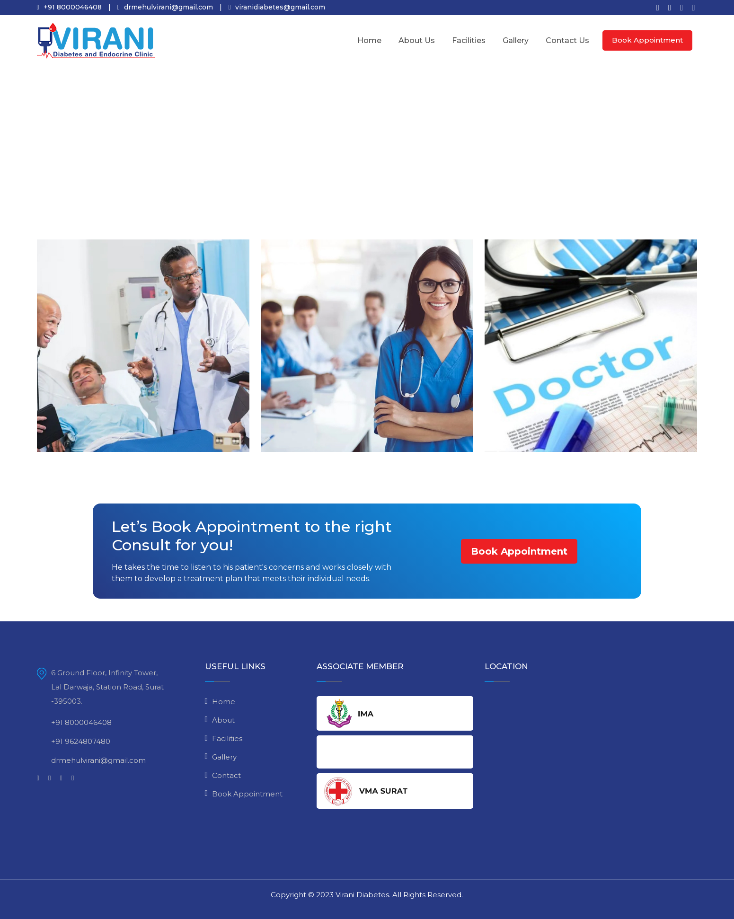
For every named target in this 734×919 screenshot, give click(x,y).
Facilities (469, 40)
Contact (226, 775)
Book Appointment (647, 39)
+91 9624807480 (73, 741)
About (223, 720)
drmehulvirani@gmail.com (91, 760)
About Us (416, 40)
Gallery (516, 40)
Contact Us (567, 40)
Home (369, 40)
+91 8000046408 (74, 723)
